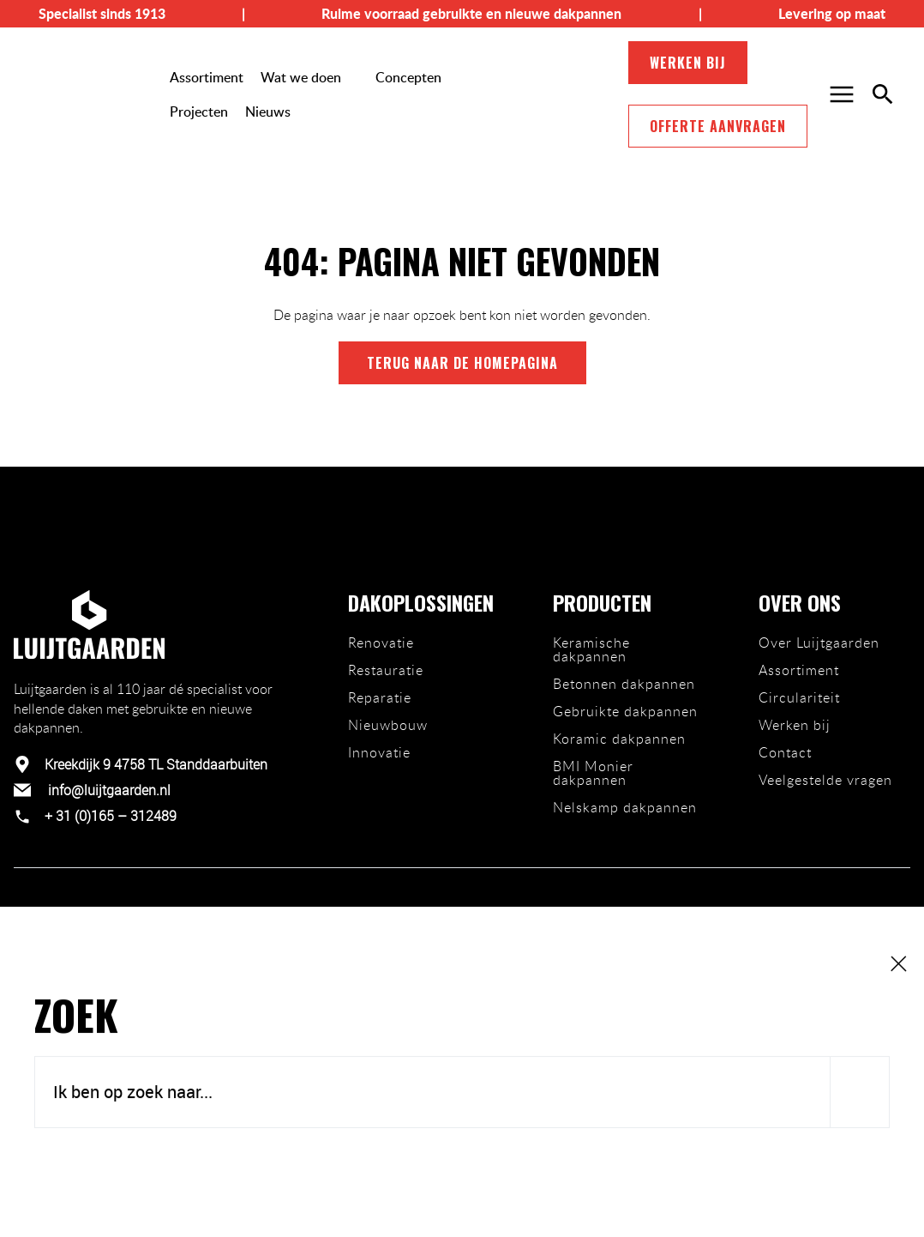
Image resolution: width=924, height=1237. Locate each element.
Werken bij (688, 62)
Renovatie (381, 642)
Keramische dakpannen (591, 649)
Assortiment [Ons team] (799, 670)
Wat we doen (301, 77)
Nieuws (268, 111)
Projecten (199, 111)
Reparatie (379, 697)
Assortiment (206, 77)
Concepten (408, 77)
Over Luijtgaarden (819, 642)
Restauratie (385, 670)
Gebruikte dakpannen (625, 711)
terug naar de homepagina (462, 363)
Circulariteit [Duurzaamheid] (799, 697)
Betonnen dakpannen (624, 684)
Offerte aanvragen (718, 126)
